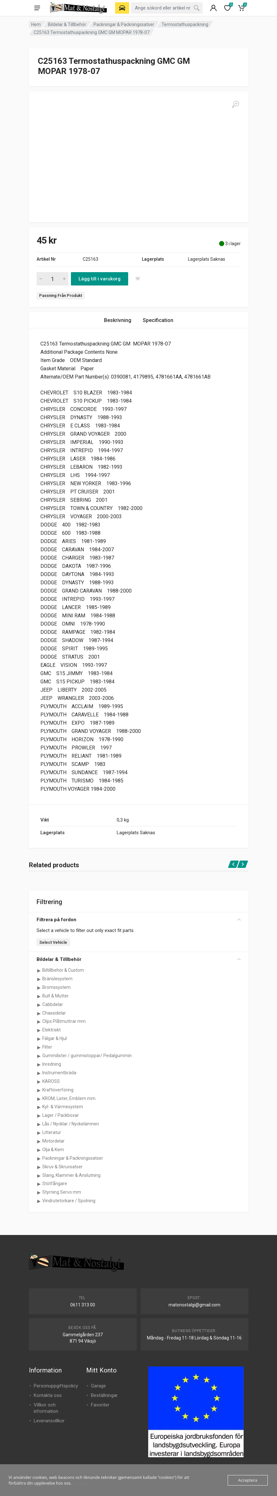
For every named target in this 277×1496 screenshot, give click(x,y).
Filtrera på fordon (139, 919)
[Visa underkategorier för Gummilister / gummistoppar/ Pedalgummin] (39, 1055)
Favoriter (100, 1405)
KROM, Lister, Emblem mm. (69, 1098)
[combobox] (167, 8)
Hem (36, 24)
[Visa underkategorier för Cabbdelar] (39, 1004)
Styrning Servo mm (61, 1192)
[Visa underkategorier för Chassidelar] (39, 1013)
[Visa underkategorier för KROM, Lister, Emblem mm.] (39, 1098)
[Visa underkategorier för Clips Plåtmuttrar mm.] (39, 1021)
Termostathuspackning (185, 24)
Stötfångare (54, 1183)
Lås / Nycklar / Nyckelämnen (70, 1123)
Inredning (51, 1064)
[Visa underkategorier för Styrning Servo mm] (39, 1192)
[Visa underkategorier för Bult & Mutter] (39, 996)
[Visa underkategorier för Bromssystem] (39, 987)
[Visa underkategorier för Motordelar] (39, 1141)
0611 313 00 (82, 1304)
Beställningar (104, 1395)
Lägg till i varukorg (100, 279)
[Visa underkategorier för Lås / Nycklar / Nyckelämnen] (39, 1124)
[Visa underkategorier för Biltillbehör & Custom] (39, 970)
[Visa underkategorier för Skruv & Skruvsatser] (39, 1167)
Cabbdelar (52, 1004)
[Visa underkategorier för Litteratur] (39, 1132)
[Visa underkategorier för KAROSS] (39, 1081)
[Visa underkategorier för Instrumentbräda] (39, 1073)
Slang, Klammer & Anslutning (71, 1175)
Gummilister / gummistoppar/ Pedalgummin (87, 1055)
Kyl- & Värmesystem (62, 1106)
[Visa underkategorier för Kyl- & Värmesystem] (39, 1107)
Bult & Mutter (55, 995)
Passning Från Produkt (60, 295)
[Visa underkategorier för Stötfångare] (39, 1183)
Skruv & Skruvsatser (62, 1166)
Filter (47, 1047)
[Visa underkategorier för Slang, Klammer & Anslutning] (39, 1175)
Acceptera (247, 1480)
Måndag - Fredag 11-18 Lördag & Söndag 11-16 (194, 1337)
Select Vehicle (53, 942)
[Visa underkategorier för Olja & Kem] (39, 1149)
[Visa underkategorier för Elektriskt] (39, 1030)
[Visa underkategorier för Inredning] (39, 1064)
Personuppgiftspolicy (56, 1386)
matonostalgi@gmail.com (194, 1304)
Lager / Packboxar (60, 1115)
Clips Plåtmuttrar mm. (64, 1021)
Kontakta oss (48, 1395)
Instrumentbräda (59, 1072)
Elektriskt (51, 1029)
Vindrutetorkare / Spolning (68, 1200)
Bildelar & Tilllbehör (67, 24)
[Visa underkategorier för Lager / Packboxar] (39, 1115)
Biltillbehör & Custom (63, 970)
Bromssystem (56, 987)
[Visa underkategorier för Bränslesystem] (39, 979)
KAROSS (51, 1081)
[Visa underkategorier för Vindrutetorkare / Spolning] (39, 1201)
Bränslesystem (57, 978)
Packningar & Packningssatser (123, 24)
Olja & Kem (53, 1149)
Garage (98, 1386)
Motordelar (53, 1141)
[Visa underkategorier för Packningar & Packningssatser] (39, 1158)
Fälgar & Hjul (54, 1038)
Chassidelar (54, 1013)
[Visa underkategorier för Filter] (39, 1047)
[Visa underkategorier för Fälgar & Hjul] (39, 1038)
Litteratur (51, 1132)
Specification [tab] (158, 320)
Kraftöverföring (57, 1089)
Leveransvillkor (49, 1421)
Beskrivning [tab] (117, 320)
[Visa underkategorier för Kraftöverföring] (39, 1090)
